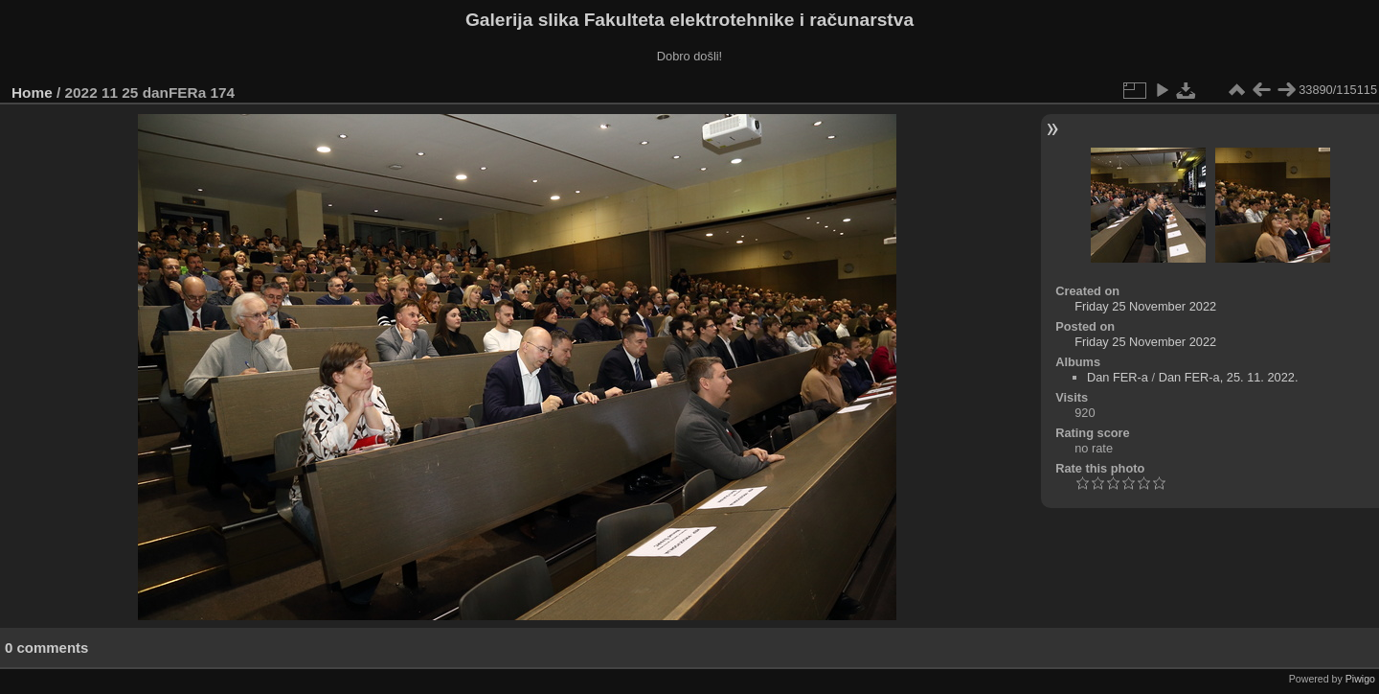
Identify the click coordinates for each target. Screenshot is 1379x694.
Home (32, 92)
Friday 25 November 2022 (1145, 306)
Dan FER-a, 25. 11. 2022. (1229, 377)
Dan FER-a (1117, 377)
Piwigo (1360, 678)
